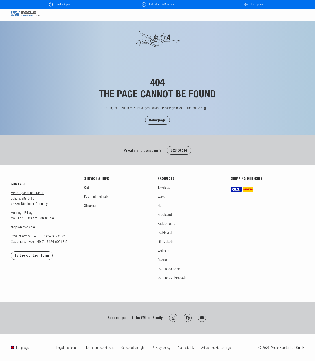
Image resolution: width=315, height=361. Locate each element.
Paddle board (166, 223)
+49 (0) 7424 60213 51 (52, 241)
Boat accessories (169, 268)
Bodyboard (165, 232)
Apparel (163, 259)
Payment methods (96, 196)
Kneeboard (165, 214)
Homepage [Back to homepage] (157, 120)
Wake (161, 196)
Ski (160, 205)
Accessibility (186, 347)
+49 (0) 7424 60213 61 (49, 236)
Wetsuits (163, 250)
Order (87, 187)
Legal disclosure (67, 347)
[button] (157, 120)
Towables (164, 187)
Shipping (90, 205)
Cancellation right (133, 347)
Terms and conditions (100, 347)
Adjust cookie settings (216, 347)
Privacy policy (161, 347)
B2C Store (179, 150)
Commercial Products (172, 277)
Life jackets (165, 241)
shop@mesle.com (23, 227)
